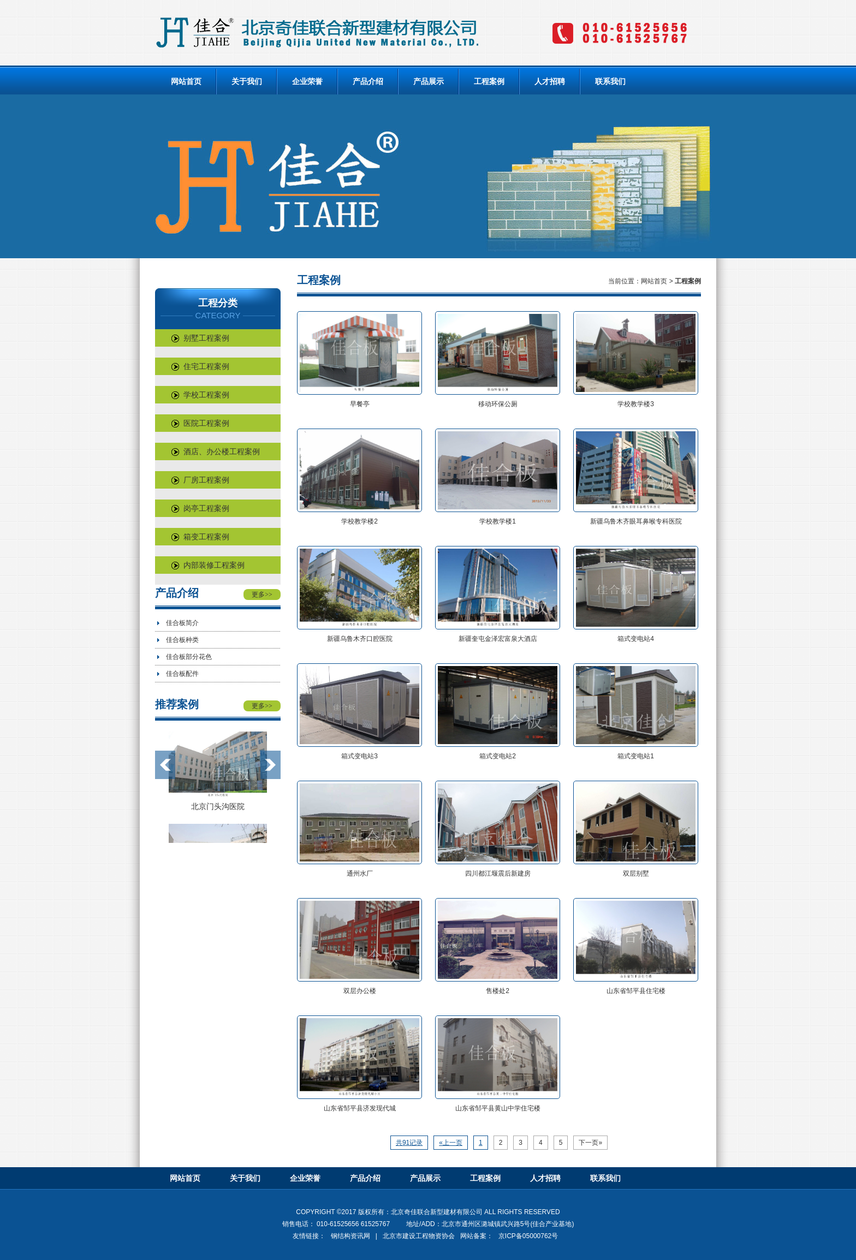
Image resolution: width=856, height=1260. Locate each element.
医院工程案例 (200, 423)
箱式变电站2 (497, 756)
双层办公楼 (359, 991)
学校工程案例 (200, 394)
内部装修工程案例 (208, 565)
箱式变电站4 (635, 639)
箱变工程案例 (200, 536)
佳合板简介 (182, 623)
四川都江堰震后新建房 (498, 873)
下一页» (590, 1142)
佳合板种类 (182, 640)
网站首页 (186, 81)
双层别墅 (636, 873)
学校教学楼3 (635, 404)
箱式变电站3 (359, 756)
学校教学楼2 (359, 521)
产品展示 (428, 81)
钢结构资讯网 (350, 1236)
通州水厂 (360, 873)
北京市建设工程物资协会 (419, 1236)
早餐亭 (360, 404)
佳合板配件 (182, 673)
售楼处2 (497, 991)
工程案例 (489, 81)
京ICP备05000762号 (528, 1236)
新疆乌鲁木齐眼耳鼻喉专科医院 (636, 521)
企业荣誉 (307, 81)
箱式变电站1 (635, 756)
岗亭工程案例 (200, 508)
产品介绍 (368, 81)
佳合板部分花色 (189, 657)
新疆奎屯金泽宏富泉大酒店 (498, 639)
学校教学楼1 (497, 521)
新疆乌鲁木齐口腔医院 (360, 639)
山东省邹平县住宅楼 (636, 991)
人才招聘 (549, 81)
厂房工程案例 (200, 480)
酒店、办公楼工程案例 (215, 451)
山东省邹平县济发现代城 (360, 1108)
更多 (262, 594)
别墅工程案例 (200, 338)
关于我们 (246, 81)
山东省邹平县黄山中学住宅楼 (497, 1108)
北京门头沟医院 (218, 806)
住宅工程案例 (200, 366)
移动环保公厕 (498, 404)
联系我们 (610, 81)
